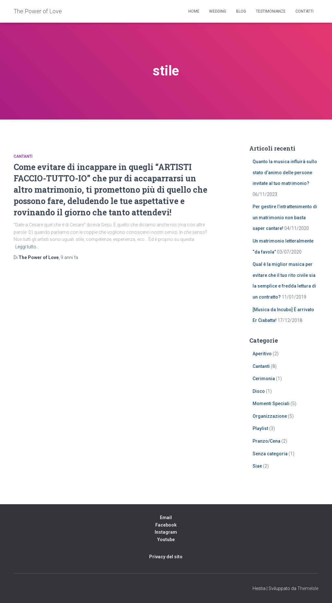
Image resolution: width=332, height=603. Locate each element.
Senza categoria (270, 453)
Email (166, 517)
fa (69, 257)
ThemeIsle (307, 588)
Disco (259, 391)
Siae (257, 466)
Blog (241, 11)
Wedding (217, 11)
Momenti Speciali (271, 403)
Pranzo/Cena (266, 441)
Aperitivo (262, 353)
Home (193, 11)
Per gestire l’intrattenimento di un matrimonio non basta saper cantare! (285, 217)
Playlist (260, 428)
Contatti (304, 11)
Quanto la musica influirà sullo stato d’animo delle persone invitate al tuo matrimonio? (285, 172)
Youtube (166, 539)
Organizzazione (270, 416)
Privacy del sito (166, 556)
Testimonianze (271, 11)
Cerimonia (264, 378)
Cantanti (23, 156)
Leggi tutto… (27, 246)
